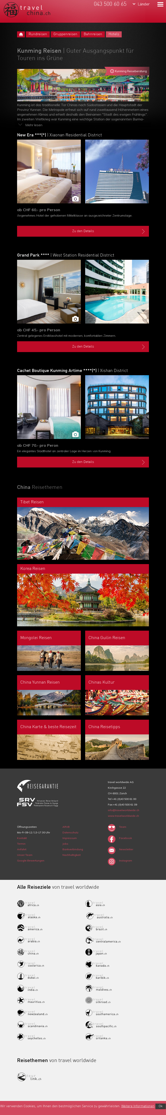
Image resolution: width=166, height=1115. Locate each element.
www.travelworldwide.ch (123, 815)
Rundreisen (38, 34)
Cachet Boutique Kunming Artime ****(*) (72, 371)
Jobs (65, 843)
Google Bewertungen (30, 860)
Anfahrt (21, 849)
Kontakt (22, 838)
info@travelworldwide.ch (123, 810)
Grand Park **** (65, 255)
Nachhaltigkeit (71, 855)
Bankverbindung (72, 849)
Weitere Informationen (138, 1106)
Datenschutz (70, 832)
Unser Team (24, 855)
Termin (21, 843)
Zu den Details (109, 231)
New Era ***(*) (59, 135)
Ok (161, 1106)
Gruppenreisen (65, 34)
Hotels (114, 34)
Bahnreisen (93, 34)
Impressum (69, 838)
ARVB (66, 826)
